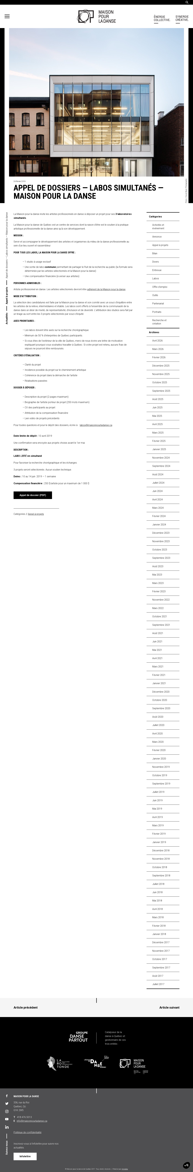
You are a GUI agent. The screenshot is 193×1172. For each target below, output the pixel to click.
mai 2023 (157, 574)
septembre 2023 (161, 558)
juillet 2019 (158, 792)
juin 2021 (157, 641)
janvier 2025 (159, 449)
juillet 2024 (158, 482)
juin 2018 (157, 892)
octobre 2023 (159, 549)
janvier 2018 (159, 934)
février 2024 (159, 516)
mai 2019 (157, 808)
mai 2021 (157, 650)
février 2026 (159, 357)
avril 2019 (157, 817)
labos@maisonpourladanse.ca (96, 425)
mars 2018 (158, 917)
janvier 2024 (159, 524)
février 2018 (159, 925)
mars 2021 (158, 666)
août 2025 (157, 399)
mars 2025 (158, 432)
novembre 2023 (161, 541)
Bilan (154, 253)
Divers (155, 261)
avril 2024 (157, 499)
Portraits (156, 312)
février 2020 (159, 750)
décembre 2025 (160, 365)
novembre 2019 (161, 766)
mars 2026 (158, 349)
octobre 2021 (159, 616)
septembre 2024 (161, 466)
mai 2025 (157, 416)
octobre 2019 (159, 775)
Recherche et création (159, 322)
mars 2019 (158, 825)
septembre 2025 (161, 390)
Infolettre (25, 1156)
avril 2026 (157, 340)
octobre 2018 (159, 867)
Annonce (157, 236)
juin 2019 (157, 800)
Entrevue (156, 270)
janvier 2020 (159, 758)
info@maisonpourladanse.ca (32, 1120)
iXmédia (125, 1169)
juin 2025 (157, 407)
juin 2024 (157, 491)
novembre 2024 (161, 457)
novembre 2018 (161, 858)
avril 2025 (157, 424)
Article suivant (169, 1007)
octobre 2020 (159, 700)
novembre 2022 (161, 599)
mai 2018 (157, 900)
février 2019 (159, 833)
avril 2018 (157, 909)
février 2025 (159, 441)
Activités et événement (158, 226)
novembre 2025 (161, 374)
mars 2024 (158, 507)
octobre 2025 (159, 382)
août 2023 (157, 566)
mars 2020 (158, 741)
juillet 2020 (158, 725)
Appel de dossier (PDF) (33, 495)
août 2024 (157, 474)
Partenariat (158, 303)
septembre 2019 (161, 783)
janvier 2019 (159, 842)
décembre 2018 (160, 850)
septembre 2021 (161, 624)
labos (155, 278)
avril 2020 (157, 733)
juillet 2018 (158, 884)
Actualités (6, 318)
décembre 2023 (160, 532)
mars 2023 (158, 583)
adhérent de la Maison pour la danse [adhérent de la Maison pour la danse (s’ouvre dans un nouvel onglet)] (106, 289)
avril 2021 (157, 658)
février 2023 (159, 591)
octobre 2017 (159, 959)
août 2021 (157, 633)
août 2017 (157, 975)
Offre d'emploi (159, 286)
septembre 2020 (161, 708)
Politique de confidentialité (27, 1132)
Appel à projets (6, 295)
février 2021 (159, 675)
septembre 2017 (161, 967)
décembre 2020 (160, 691)
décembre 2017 (160, 942)
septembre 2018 (161, 875)
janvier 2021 (159, 683)
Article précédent (26, 1007)
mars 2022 (158, 608)
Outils (155, 295)
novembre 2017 (161, 950)
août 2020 (157, 716)
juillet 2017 (158, 984)
